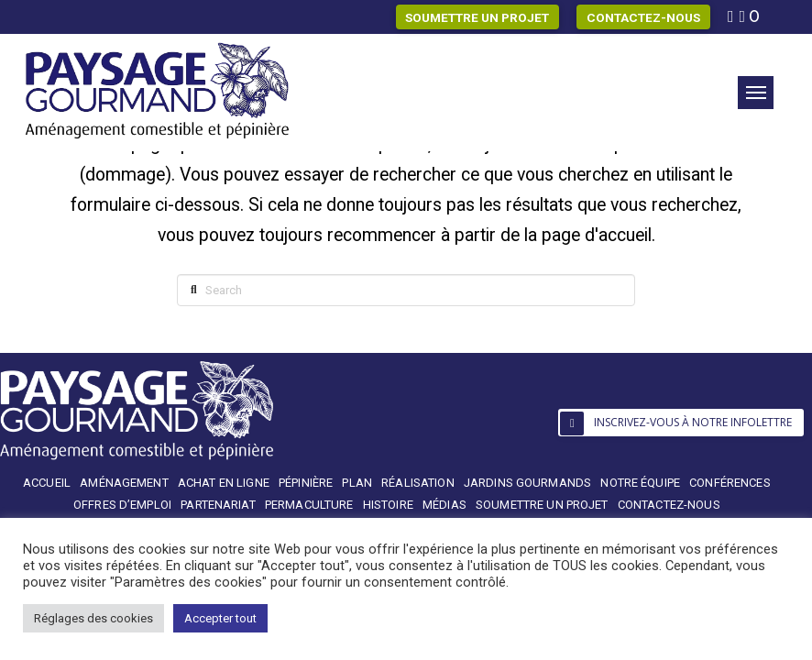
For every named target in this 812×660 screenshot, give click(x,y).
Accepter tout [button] (220, 618)
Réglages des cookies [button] (93, 618)
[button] (756, 92)
